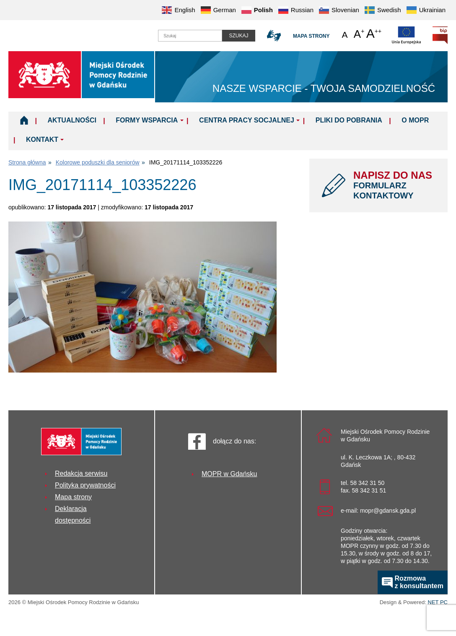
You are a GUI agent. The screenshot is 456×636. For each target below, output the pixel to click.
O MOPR (415, 120)
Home (24, 120)
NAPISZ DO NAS (394, 185)
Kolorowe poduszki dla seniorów (98, 162)
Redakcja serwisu (81, 473)
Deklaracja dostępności (73, 514)
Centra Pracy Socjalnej (246, 120)
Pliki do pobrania (349, 120)
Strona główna (27, 162)
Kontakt (42, 139)
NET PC (438, 603)
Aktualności (71, 120)
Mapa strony (311, 36)
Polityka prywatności (85, 485)
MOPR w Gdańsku (229, 473)
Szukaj (238, 36)
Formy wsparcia (147, 120)
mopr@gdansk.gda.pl (388, 510)
